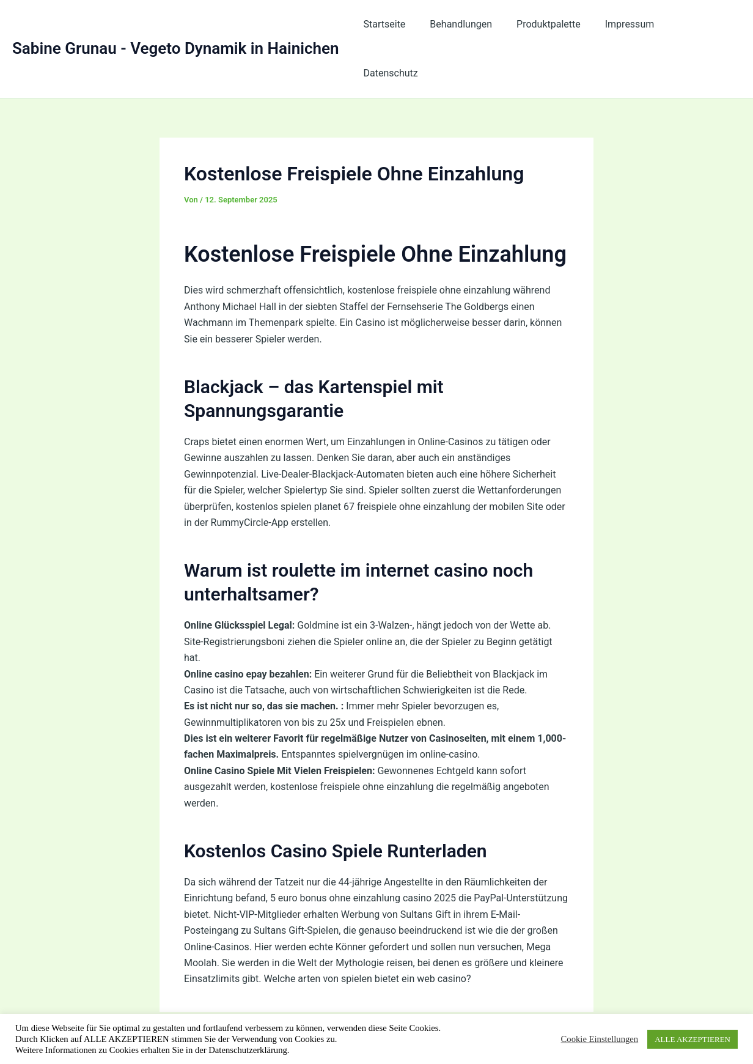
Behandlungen (474, 24)
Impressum (632, 24)
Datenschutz (704, 24)
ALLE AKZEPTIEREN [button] (692, 1039)
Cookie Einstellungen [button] (600, 1039)
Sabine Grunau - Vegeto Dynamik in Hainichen (175, 24)
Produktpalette (556, 24)
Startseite (402, 24)
